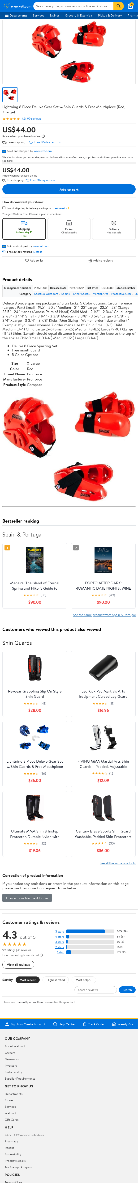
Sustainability (13, 1072)
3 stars (59, 942)
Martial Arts (100, 294)
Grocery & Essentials (78, 15)
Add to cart (69, 189)
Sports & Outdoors (46, 294)
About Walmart (15, 1046)
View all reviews (18, 964)
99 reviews (34, 118)
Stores (9, 1100)
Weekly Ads (122, 1024)
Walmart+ (11, 1113)
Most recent (28, 980)
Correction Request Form (27, 897)
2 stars (59, 947)
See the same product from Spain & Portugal (104, 615)
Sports (65, 294)
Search (127, 990)
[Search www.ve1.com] (73, 6)
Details (37, 252)
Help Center (64, 1024)
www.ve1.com (43, 151)
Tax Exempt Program (18, 1167)
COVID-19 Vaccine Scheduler (24, 1135)
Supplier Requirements (20, 1078)
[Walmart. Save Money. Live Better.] (17, 6)
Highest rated (56, 980)
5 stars (59, 931)
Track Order (93, 1024)
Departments (16, 15)
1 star (60, 952)
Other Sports (81, 294)
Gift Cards (11, 1119)
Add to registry (100, 260)
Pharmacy (11, 1141)
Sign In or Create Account (25, 1024)
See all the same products (118, 863)
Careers (10, 1053)
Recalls (9, 1147)
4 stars (59, 936)
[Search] (118, 6)
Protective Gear (121, 294)
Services (38, 15)
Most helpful (84, 980)
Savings (54, 15)
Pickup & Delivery (110, 15)
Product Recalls (15, 1160)
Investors (11, 1065)
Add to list (34, 260)
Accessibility (13, 1154)
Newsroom (12, 1059)
